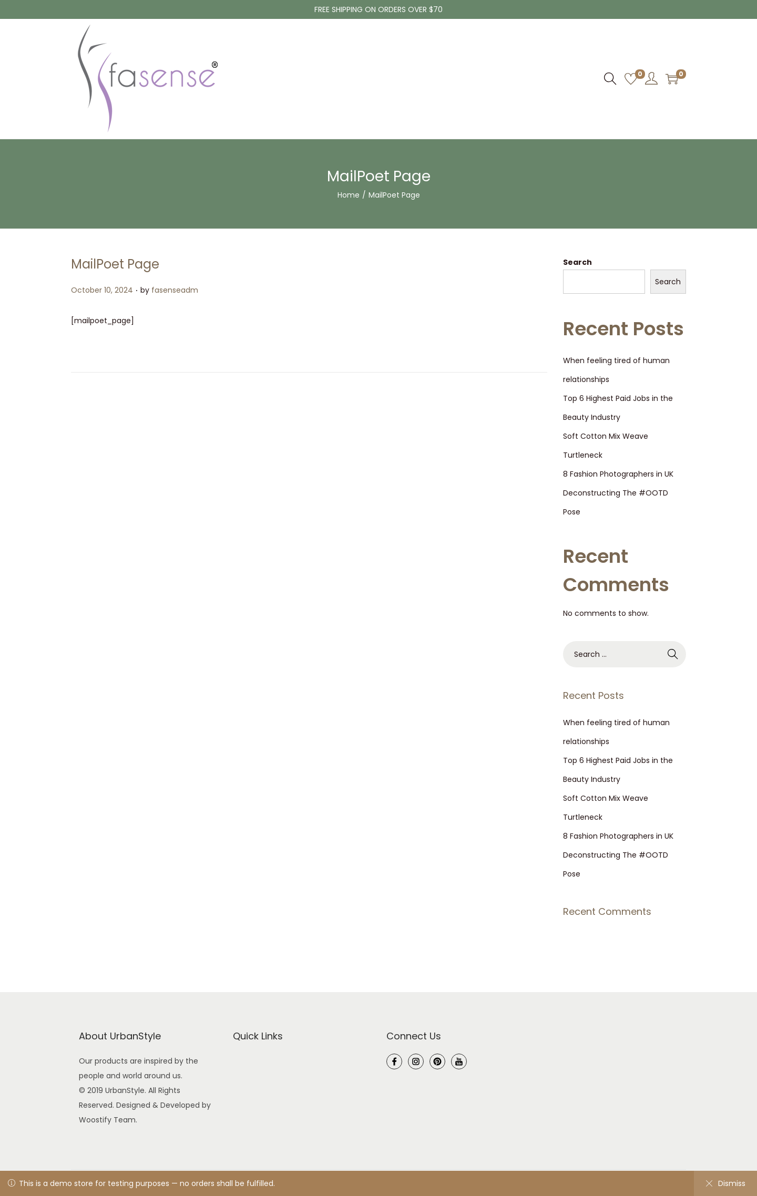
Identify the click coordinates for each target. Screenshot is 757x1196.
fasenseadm (174, 290)
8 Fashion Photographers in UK (618, 474)
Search (577, 262)
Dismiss (725, 1183)
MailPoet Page (115, 264)
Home (348, 195)
